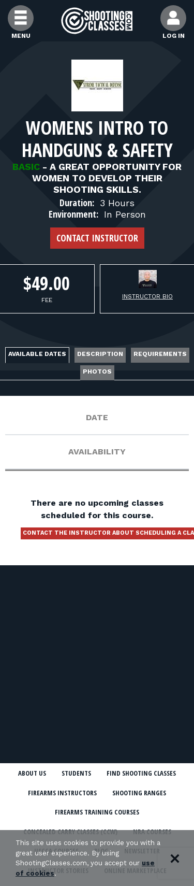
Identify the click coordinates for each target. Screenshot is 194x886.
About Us (32, 773)
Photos (97, 371)
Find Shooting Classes (141, 773)
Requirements (160, 354)
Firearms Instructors (62, 792)
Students (76, 773)
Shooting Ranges (139, 792)
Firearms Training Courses (97, 812)
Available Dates (37, 354)
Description (100, 354)
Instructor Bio (147, 296)
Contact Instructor (97, 238)
